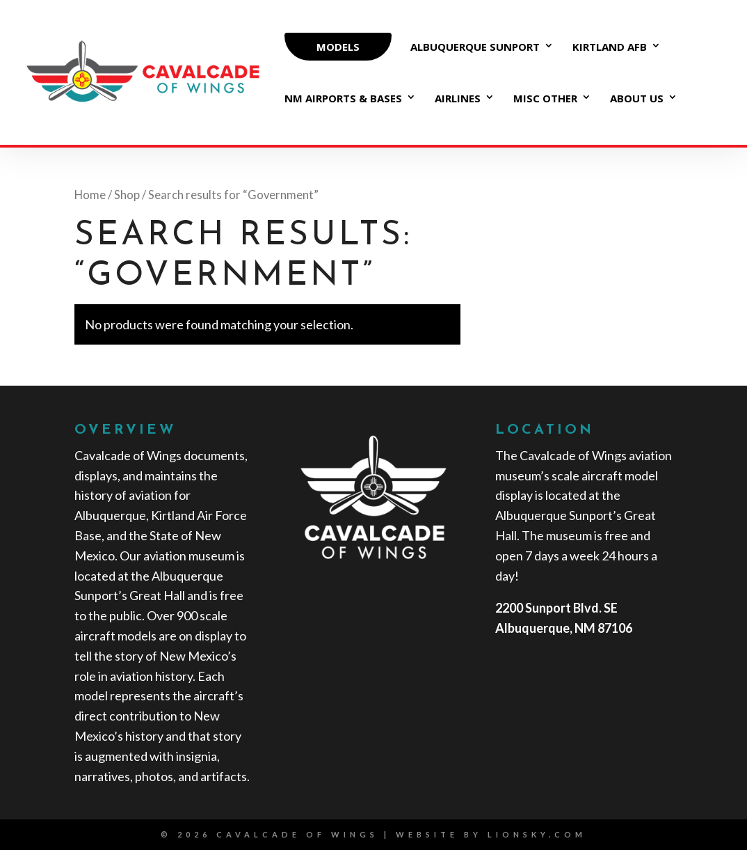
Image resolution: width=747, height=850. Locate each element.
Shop (127, 195)
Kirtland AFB (609, 48)
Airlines (458, 99)
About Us (637, 99)
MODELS (338, 47)
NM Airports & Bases (343, 99)
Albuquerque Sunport (475, 48)
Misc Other (545, 99)
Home (90, 195)
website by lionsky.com (491, 834)
